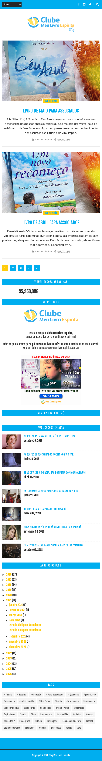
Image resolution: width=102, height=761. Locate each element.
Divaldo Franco (62, 707)
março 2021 (16, 615)
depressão (56, 727)
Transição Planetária (71, 721)
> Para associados (54, 694)
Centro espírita (26, 701)
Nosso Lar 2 (9, 721)
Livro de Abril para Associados (51, 222)
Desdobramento (11, 707)
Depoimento (89, 701)
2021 (9, 600)
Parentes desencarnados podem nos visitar (48, 454)
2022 (9, 653)
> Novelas (21, 694)
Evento (23, 714)
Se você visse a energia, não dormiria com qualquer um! (55, 472)
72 (28, 268)
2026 (9, 674)
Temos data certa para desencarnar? (45, 509)
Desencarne (29, 707)
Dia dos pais (45, 707)
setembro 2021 (17, 636)
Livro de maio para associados (51, 111)
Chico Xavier (44, 701)
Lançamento (46, 714)
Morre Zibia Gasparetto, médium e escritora (49, 436)
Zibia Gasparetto (12, 727)
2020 (9, 595)
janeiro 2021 (16, 604)
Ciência (58, 701)
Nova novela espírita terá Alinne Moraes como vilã (52, 527)
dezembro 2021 (17, 646)
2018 (9, 584)
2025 (9, 668)
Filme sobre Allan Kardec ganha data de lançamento (53, 545)
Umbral (89, 721)
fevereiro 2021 (17, 610)
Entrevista (79, 707)
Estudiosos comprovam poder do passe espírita (51, 490)
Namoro (89, 714)
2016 (9, 574)
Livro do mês (51, 101)
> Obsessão (36, 694)
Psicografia (24, 721)
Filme (33, 714)
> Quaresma (73, 694)
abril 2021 (15, 620)
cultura (42, 727)
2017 (9, 579)
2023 (9, 658)
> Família (8, 694)
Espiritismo (9, 714)
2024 (9, 663)
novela (69, 727)
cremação (30, 727)
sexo (79, 727)
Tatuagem (52, 721)
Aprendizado (90, 694)
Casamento (9, 701)
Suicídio (38, 721)
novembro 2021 (17, 641)
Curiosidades (72, 701)
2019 (9, 589)
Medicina (77, 714)
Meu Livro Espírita (43, 139)
